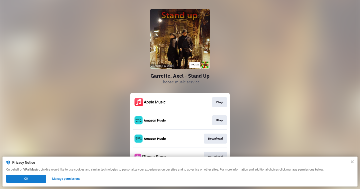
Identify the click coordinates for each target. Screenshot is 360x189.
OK (26, 179)
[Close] (352, 162)
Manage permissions (66, 179)
